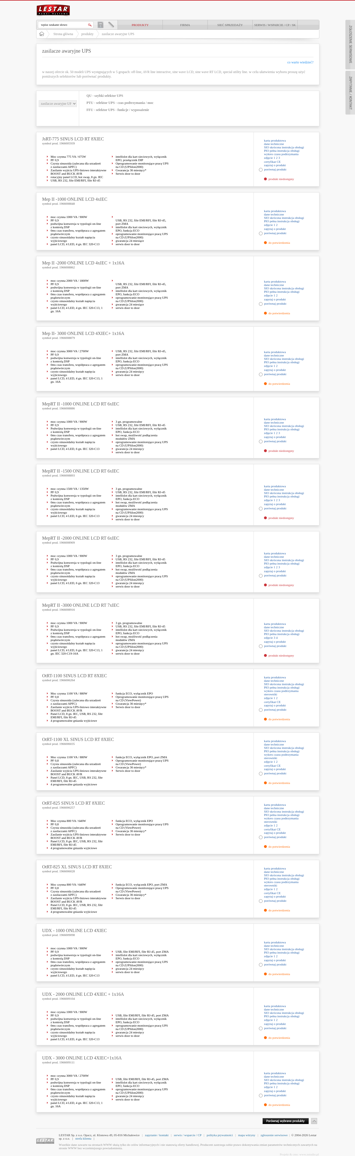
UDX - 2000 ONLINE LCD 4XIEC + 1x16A (83, 994)
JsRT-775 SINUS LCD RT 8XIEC (73, 138)
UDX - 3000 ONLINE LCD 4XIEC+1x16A (82, 1057)
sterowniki (270, 694)
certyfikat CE (272, 161)
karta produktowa (275, 140)
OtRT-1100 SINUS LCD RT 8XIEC (74, 675)
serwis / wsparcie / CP (187, 1135)
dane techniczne (274, 144)
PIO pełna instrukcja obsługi (282, 150)
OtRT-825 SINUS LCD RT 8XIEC (73, 803)
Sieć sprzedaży (230, 25)
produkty (140, 25)
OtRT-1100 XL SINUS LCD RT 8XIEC (78, 739)
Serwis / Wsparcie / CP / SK (275, 25)
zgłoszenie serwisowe (274, 1135)
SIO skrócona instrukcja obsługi (284, 147)
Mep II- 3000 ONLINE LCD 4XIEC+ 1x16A (83, 333)
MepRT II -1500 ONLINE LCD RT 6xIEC (80, 471)
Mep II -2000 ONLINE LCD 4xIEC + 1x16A (83, 262)
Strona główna (63, 34)
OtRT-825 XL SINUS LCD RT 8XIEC (77, 866)
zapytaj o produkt (275, 165)
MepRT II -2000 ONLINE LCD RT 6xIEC (80, 538)
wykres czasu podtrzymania (281, 154)
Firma (185, 25)
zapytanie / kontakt (157, 1135)
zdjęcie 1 (269, 157)
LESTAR (53, 4)
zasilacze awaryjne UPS (118, 34)
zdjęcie (268, 637)
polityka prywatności (220, 1135)
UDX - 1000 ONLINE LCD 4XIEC (74, 930)
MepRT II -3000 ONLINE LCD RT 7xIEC (80, 605)
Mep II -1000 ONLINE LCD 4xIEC (74, 199)
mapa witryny (246, 1135)
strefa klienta (83, 1138)
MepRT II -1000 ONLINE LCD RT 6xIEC (80, 403)
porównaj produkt (275, 169)
